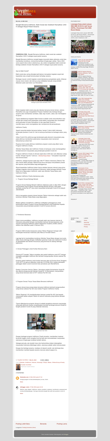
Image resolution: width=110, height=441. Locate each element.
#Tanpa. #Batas (47, 362)
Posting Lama (62, 424)
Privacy (86, 226)
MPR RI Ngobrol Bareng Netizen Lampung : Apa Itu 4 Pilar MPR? (85, 73)
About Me (86, 222)
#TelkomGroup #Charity (58, 362)
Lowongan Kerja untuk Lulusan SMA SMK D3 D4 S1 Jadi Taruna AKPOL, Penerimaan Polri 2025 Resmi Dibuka (86, 114)
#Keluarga (39, 362)
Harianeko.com (24, 377)
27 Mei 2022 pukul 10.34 (36, 387)
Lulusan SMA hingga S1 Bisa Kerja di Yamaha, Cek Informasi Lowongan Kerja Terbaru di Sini (86, 155)
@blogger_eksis (24, 387)
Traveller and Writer (24, 12)
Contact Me (87, 224)
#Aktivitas (22, 362)
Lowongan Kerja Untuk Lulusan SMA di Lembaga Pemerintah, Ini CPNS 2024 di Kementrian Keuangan (86, 140)
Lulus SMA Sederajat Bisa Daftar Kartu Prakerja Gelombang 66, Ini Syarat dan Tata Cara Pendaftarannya (86, 100)
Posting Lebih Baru (23, 424)
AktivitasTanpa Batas (44, 155)
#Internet (34, 362)
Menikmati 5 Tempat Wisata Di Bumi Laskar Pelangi (86, 127)
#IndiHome (28, 362)
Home (85, 220)
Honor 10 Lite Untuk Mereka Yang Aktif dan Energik (85, 60)
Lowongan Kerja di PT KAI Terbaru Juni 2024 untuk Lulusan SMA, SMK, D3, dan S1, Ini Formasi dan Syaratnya (86, 87)
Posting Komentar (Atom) (29, 427)
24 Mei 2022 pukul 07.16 (35, 377)
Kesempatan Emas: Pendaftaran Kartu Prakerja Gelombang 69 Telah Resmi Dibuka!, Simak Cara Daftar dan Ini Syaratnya (85, 170)
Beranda (43, 424)
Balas (21, 382)
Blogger (66, 434)
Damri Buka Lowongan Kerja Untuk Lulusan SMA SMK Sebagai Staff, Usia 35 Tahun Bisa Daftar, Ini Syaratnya (86, 185)
